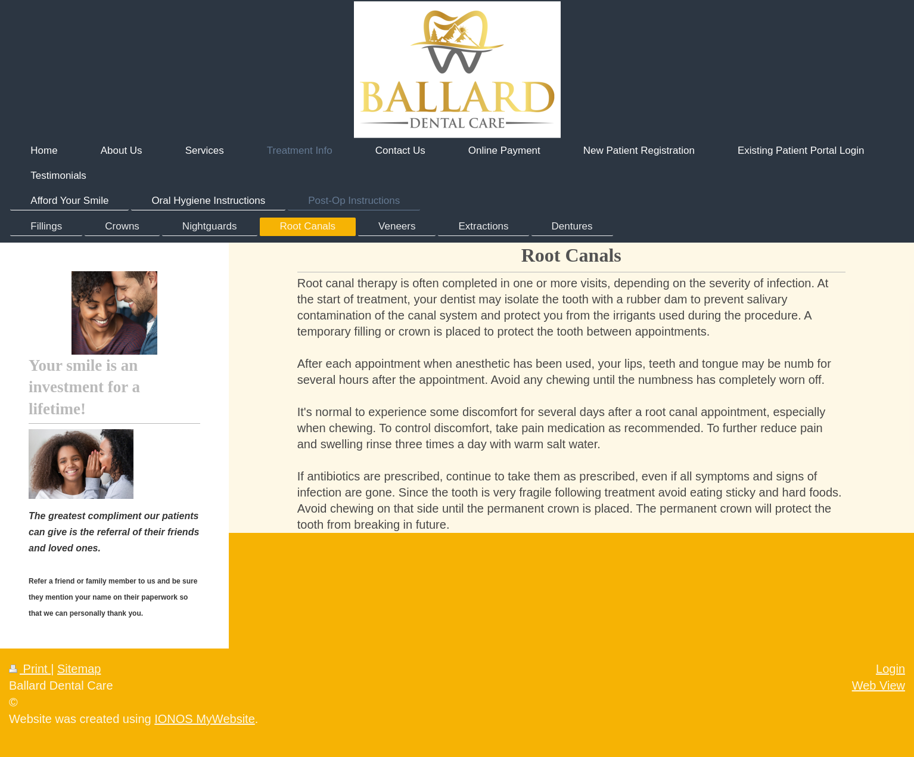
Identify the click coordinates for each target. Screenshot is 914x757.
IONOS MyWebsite (204, 718)
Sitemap (79, 668)
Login (890, 668)
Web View (878, 685)
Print (30, 668)
